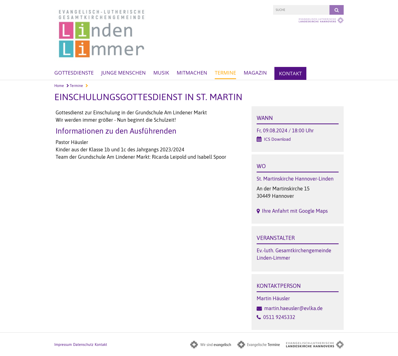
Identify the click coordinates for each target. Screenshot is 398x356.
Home (59, 86)
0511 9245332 (279, 317)
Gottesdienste (74, 72)
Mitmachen (192, 72)
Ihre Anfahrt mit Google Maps (295, 211)
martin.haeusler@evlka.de (293, 308)
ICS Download (277, 139)
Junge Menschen (123, 72)
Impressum (63, 345)
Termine (225, 72)
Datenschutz (83, 345)
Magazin (255, 72)
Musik (161, 72)
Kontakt (290, 73)
